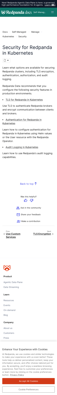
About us (7, 328)
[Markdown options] (6, 60)
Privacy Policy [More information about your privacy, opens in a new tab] (17, 374)
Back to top (27, 184)
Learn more (50, 5)
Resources (8, 300)
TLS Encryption (42, 234)
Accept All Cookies (28, 381)
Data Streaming (11, 287)
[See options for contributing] (28, 221)
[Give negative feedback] (31, 200)
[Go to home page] (16, 12)
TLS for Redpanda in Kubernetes (24, 99)
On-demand (9, 310)
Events (6, 305)
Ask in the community (28, 208)
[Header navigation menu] (52, 12)
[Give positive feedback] (25, 200)
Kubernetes (8, 36)
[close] (53, 5)
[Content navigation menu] (3, 20)
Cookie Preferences (28, 389)
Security (22, 36)
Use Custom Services (13, 236)
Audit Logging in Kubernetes (22, 147)
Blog (5, 315)
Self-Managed (19, 32)
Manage (35, 32)
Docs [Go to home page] (5, 32)
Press (6, 338)
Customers (8, 333)
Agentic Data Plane (12, 282)
